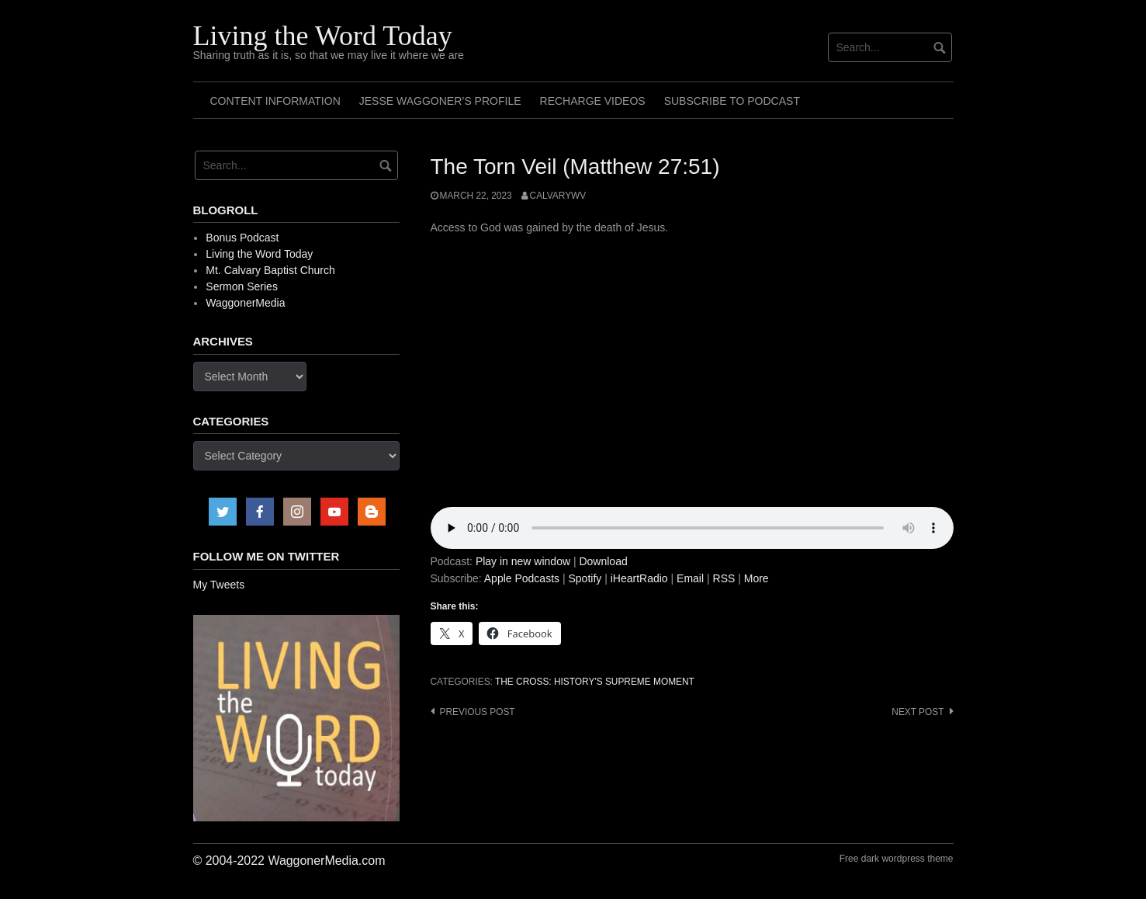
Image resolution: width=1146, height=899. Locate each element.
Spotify (584, 578)
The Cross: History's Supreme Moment (594, 681)
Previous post (477, 711)
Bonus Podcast (242, 237)
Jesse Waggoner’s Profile (440, 101)
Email (690, 578)
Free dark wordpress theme (897, 858)
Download (603, 561)
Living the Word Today (322, 35)
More (756, 578)
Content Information (275, 101)
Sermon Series (242, 286)
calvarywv (558, 195)
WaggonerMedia (245, 303)
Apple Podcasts (521, 578)
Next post (917, 711)
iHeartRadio (639, 578)
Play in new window (523, 561)
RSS (724, 578)
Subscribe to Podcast (732, 101)
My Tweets (219, 584)
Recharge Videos (593, 101)
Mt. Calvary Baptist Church (270, 270)
